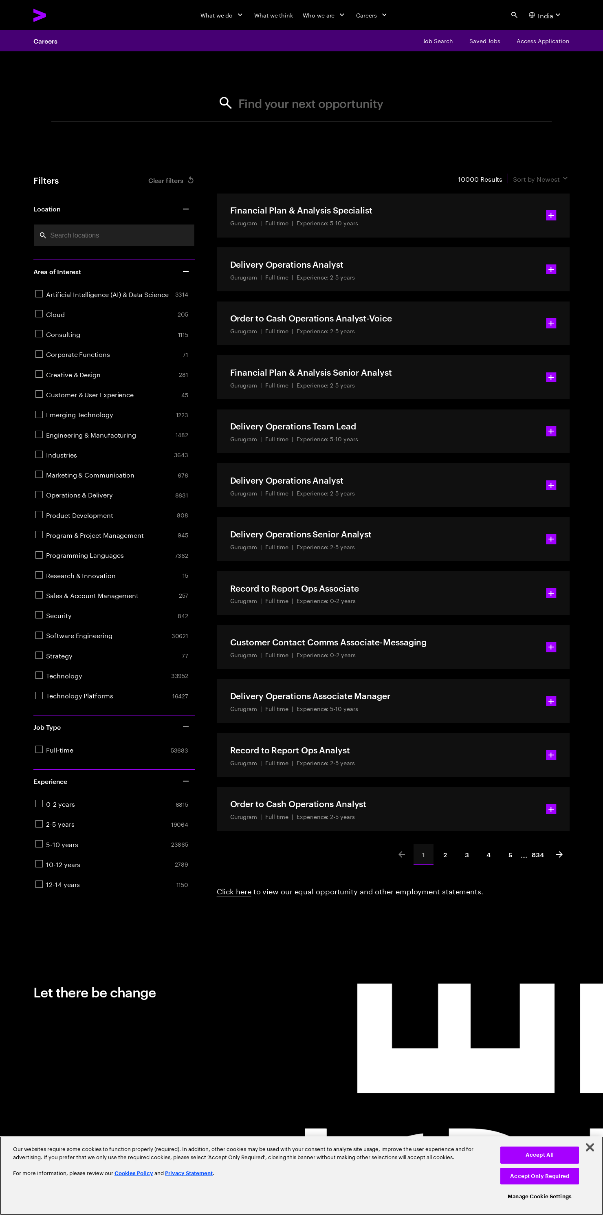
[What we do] (222, 15)
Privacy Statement (189, 1173)
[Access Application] (543, 40)
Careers (45, 40)
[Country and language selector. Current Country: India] (545, 15)
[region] (301, 1175)
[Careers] (372, 15)
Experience (111, 781)
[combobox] (114, 235)
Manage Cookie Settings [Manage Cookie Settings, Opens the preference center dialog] (540, 1196)
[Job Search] (438, 40)
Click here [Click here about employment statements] (234, 890)
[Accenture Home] (58, 15)
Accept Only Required (539, 1176)
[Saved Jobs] (484, 40)
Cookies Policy (133, 1173)
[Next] (560, 854)
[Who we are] (324, 15)
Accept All (540, 1155)
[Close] (590, 1147)
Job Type (111, 726)
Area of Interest (111, 271)
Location (111, 208)
